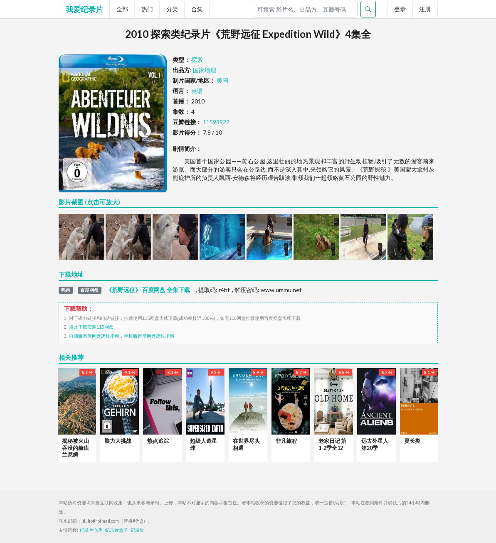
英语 (197, 90)
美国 (222, 80)
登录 (400, 8)
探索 (197, 59)
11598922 (216, 121)
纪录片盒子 (116, 530)
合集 (197, 8)
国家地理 (204, 70)
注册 (425, 8)
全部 (122, 8)
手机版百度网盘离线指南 (149, 336)
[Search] (305, 9)
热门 (147, 8)
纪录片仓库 (91, 530)
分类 (172, 8)
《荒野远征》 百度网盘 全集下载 (148, 290)
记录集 (137, 530)
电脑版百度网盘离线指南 (94, 336)
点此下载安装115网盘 (91, 326)
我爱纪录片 (84, 9)
